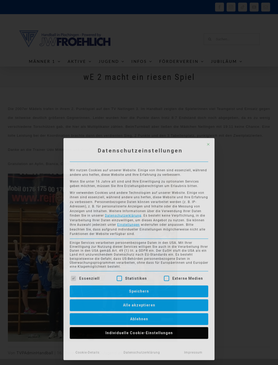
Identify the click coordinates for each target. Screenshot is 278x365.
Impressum (193, 351)
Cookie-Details (87, 351)
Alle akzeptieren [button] (139, 304)
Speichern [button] (139, 290)
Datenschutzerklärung (123, 214)
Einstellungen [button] (128, 223)
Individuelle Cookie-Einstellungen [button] (139, 332)
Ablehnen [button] (139, 318)
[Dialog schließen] (208, 143)
